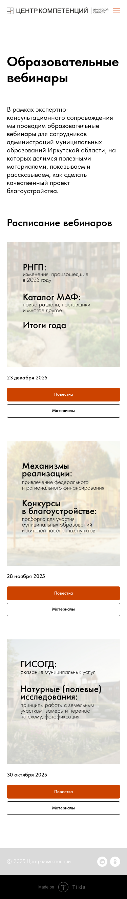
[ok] (115, 862)
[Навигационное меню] (116, 10)
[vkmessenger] (102, 862)
